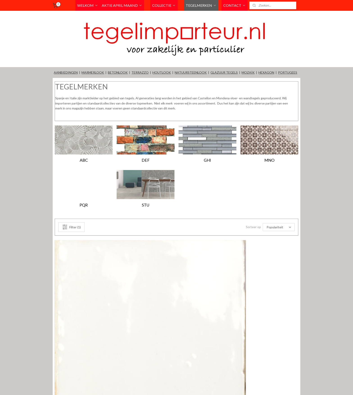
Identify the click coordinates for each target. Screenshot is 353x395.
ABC (84, 160)
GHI (207, 160)
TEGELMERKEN (201, 5)
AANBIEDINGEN (66, 72)
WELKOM (87, 5)
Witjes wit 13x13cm (74, 363)
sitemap (191, 386)
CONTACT (234, 5)
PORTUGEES (287, 72)
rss (199, 386)
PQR (83, 204)
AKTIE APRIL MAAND (122, 5)
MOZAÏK (248, 72)
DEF (146, 160)
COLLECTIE (164, 5)
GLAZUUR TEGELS (224, 72)
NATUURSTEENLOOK (191, 72)
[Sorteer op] (278, 227)
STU (145, 204)
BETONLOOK (118, 72)
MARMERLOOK (92, 72)
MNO (269, 160)
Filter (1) (71, 227)
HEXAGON (266, 72)
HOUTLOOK (161, 72)
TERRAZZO (140, 72)
